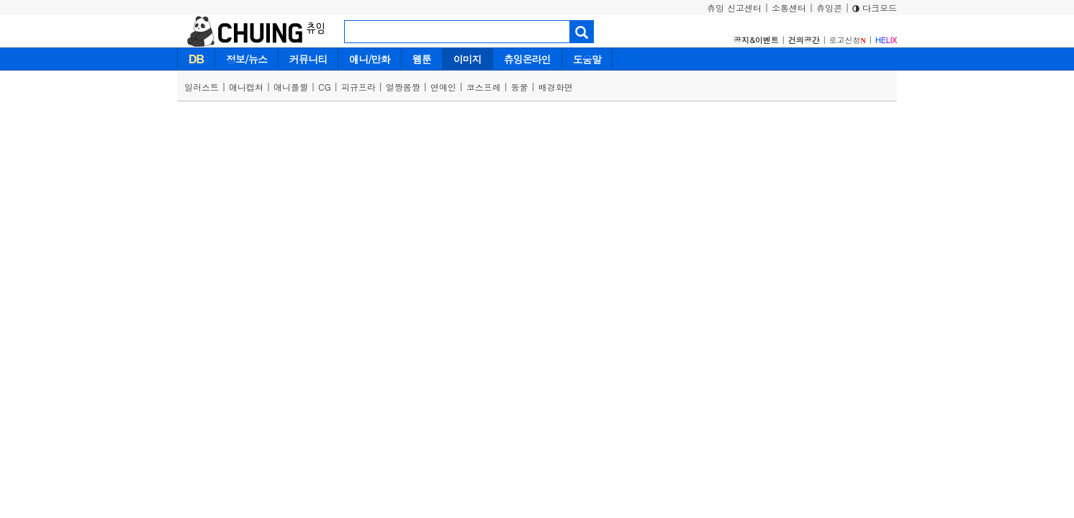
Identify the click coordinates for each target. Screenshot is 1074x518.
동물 (519, 87)
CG (324, 87)
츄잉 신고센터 (734, 7)
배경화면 (555, 87)
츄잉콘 (829, 7)
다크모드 (874, 7)
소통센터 (789, 7)
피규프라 (358, 87)
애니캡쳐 (246, 87)
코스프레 (483, 87)
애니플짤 (291, 87)
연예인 (443, 87)
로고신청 (847, 40)
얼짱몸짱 (403, 87)
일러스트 (201, 87)
